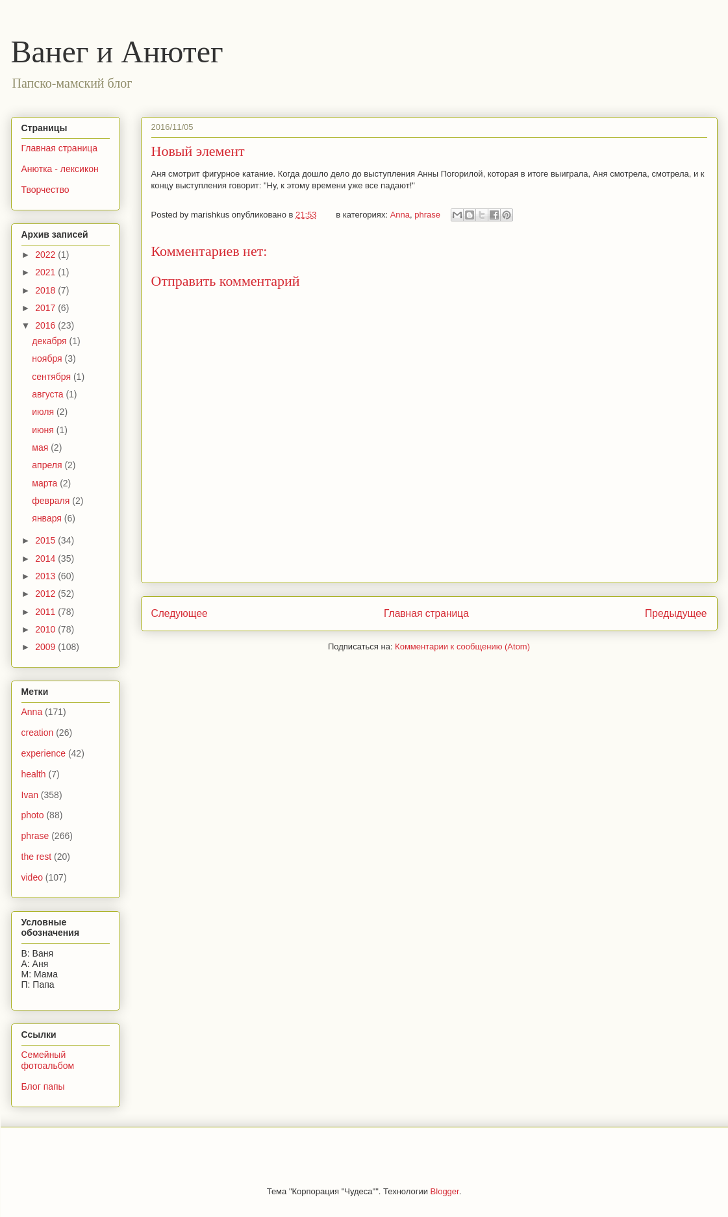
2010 (46, 629)
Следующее (179, 613)
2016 (46, 325)
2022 (46, 254)
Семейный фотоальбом (48, 1060)
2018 (46, 290)
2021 (46, 272)
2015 (46, 540)
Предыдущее (676, 613)
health (33, 774)
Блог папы (43, 1086)
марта (46, 483)
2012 (46, 593)
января (48, 518)
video (32, 877)
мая (41, 447)
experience (43, 753)
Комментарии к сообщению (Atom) (462, 646)
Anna (400, 215)
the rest (36, 856)
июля (44, 412)
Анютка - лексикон (60, 169)
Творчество (45, 189)
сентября (52, 376)
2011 (46, 612)
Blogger (445, 1191)
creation (37, 732)
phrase (427, 215)
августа (49, 394)
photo (32, 815)
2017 (46, 308)
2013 (46, 576)
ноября (48, 358)
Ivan (29, 795)
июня (44, 430)
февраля (52, 501)
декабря (50, 341)
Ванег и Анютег (117, 51)
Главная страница (426, 613)
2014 (46, 558)
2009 (46, 647)
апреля (48, 465)
